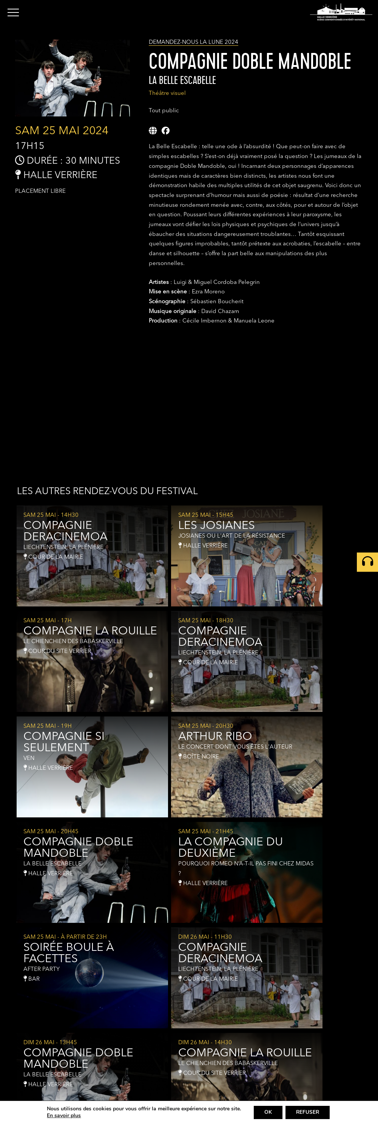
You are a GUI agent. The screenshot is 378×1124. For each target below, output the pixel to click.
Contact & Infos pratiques (327, 1076)
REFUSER (308, 1112)
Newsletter (310, 1085)
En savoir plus (62, 1115)
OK (267, 1112)
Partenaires (310, 1093)
